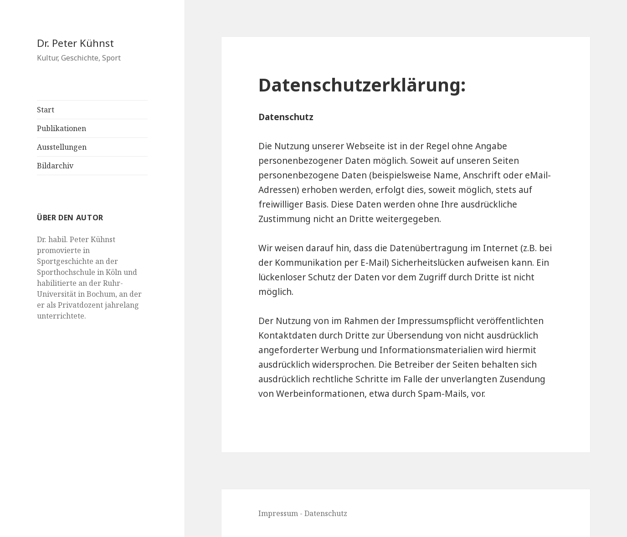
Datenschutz (325, 513)
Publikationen (61, 128)
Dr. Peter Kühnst (75, 43)
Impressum (278, 513)
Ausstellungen (62, 147)
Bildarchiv (55, 166)
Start (45, 110)
